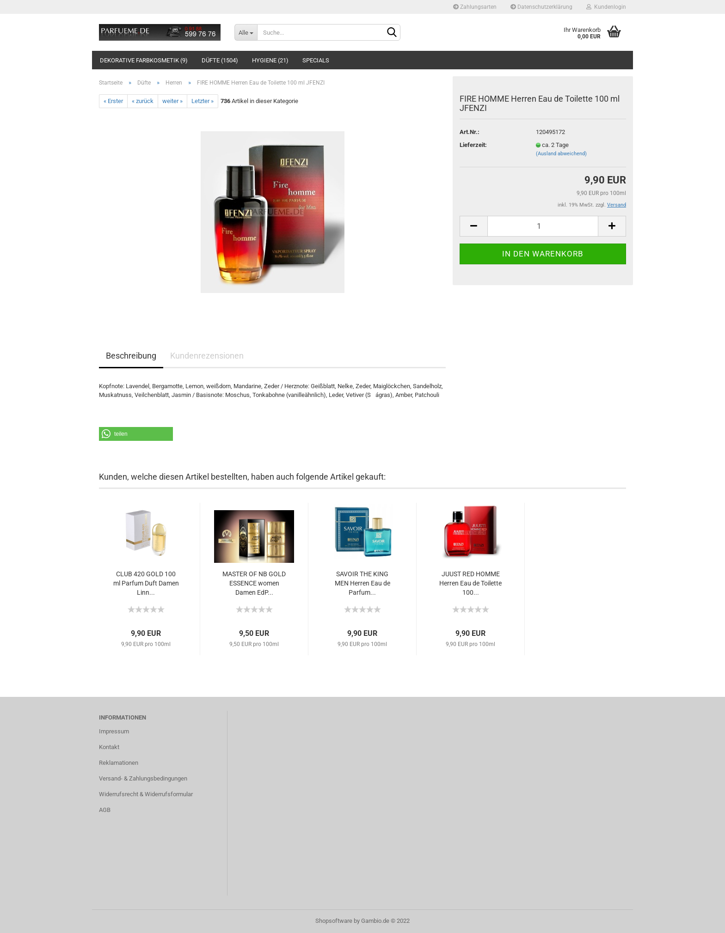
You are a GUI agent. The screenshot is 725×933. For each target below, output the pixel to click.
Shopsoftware (333, 920)
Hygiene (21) (270, 60)
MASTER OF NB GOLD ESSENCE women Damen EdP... (254, 583)
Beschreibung (131, 355)
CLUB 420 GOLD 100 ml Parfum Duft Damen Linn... (146, 583)
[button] (136, 434)
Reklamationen (118, 762)
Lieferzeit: (473, 144)
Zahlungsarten (475, 7)
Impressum (114, 731)
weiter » (172, 101)
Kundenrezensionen (207, 355)
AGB (105, 809)
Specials (315, 60)
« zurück (143, 101)
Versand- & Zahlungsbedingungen (143, 778)
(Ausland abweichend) (561, 154)
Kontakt (109, 747)
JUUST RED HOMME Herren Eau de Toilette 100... (470, 583)
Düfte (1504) (220, 60)
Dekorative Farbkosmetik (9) (144, 60)
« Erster (113, 101)
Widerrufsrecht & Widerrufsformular (146, 794)
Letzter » (202, 101)
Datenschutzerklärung (541, 7)
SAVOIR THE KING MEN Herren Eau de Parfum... (362, 583)
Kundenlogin (606, 7)
